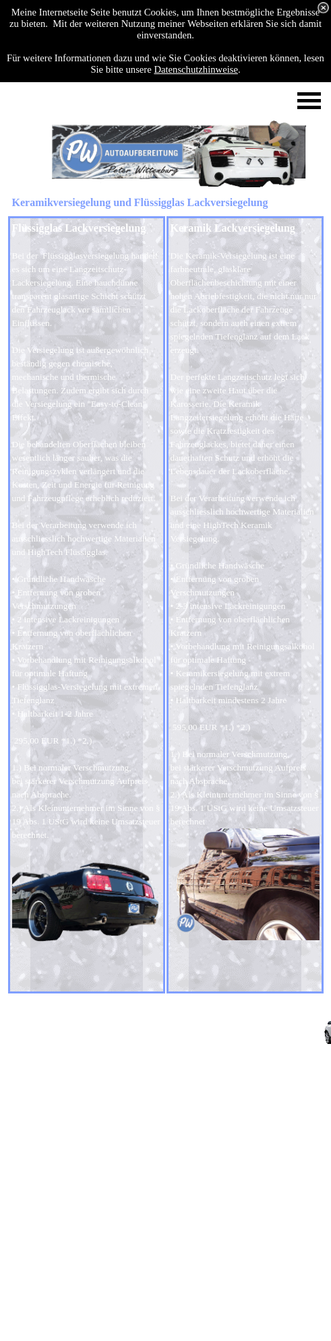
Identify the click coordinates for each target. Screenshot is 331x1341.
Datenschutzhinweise (196, 69)
